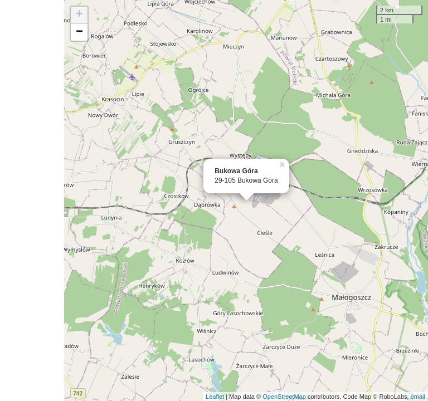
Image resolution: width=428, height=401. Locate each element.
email (418, 396)
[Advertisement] (32, 200)
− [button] (79, 32)
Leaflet (215, 396)
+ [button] (79, 15)
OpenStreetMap (284, 396)
